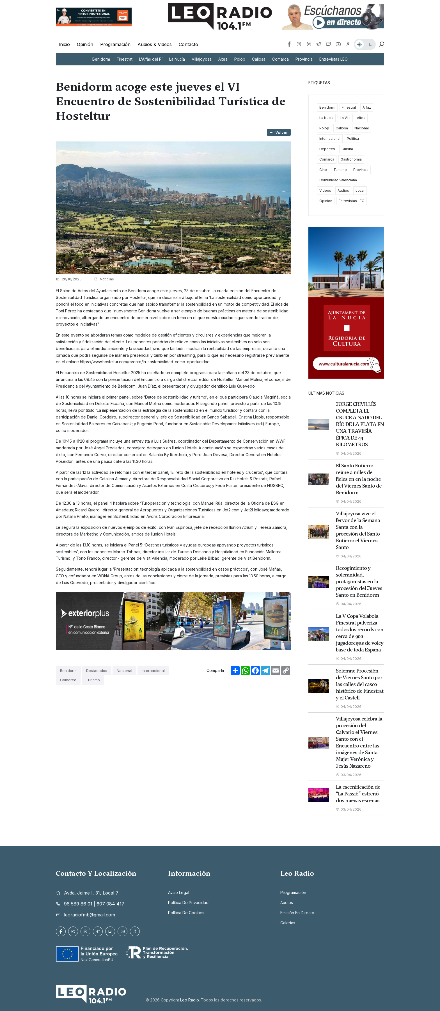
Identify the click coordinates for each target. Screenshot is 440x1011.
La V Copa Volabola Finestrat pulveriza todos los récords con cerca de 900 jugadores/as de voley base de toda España (359, 632)
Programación (115, 44)
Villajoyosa (202, 59)
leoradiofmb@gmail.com (89, 913)
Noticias (104, 279)
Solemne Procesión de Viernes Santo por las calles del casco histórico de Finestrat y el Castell (359, 684)
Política (353, 138)
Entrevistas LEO (333, 59)
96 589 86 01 (78, 902)
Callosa (258, 59)
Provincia (304, 59)
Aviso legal (178, 891)
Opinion (325, 201)
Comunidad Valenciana (338, 180)
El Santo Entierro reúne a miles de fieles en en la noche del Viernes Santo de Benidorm (359, 479)
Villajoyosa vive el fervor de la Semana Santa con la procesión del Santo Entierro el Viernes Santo (358, 530)
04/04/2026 (348, 453)
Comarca (280, 59)
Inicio (64, 44)
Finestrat (124, 59)
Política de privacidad (188, 901)
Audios (343, 190)
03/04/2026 (348, 774)
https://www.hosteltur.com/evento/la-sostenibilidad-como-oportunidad (145, 361)
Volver (279, 132)
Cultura (347, 149)
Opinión (85, 44)
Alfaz (367, 107)
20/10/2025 (69, 279)
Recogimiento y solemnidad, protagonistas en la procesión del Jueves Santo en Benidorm (359, 581)
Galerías (287, 921)
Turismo (93, 680)
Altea (223, 59)
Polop (239, 59)
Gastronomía (351, 159)
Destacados (96, 670)
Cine (323, 170)
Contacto (188, 44)
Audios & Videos (155, 44)
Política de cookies (186, 911)
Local (360, 190)
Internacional (153, 670)
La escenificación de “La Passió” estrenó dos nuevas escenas (358, 793)
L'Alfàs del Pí (150, 59)
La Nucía (177, 59)
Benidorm (101, 59)
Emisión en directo (297, 911)
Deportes (327, 149)
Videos (325, 190)
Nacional (124, 670)
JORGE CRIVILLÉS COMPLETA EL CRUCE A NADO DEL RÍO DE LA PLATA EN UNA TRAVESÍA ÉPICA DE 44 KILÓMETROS (360, 424)
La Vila (345, 118)
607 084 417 (110, 902)
